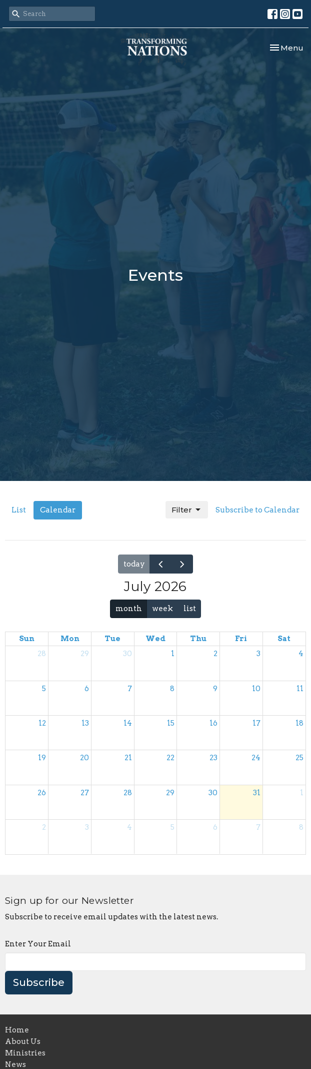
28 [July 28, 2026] (128, 792)
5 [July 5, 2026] (44, 688)
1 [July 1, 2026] (172, 653)
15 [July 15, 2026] (170, 723)
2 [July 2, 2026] (216, 653)
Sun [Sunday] (26, 638)
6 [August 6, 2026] (215, 827)
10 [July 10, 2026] (256, 688)
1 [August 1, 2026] (302, 792)
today (134, 564)
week (162, 608)
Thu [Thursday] (198, 638)
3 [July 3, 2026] (258, 653)
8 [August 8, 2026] (301, 827)
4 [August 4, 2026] (129, 827)
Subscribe (38, 982)
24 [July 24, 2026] (256, 757)
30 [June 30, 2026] (127, 653)
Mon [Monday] (70, 638)
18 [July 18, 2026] (300, 723)
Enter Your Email (38, 943)
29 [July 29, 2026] (170, 792)
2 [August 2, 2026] (44, 827)
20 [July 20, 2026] (84, 757)
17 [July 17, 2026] (256, 723)
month (129, 608)
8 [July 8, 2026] (172, 688)
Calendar (58, 509)
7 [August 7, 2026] (258, 827)
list (190, 608)
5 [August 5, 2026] (172, 827)
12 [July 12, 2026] (42, 723)
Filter (187, 510)
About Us (22, 1041)
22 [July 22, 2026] (170, 757)
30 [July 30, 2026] (213, 792)
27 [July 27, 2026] (84, 792)
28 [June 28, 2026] (42, 653)
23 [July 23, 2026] (214, 757)
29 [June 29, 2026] (84, 653)
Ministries (25, 1052)
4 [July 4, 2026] (301, 653)
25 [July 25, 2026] (300, 757)
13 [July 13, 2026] (85, 723)
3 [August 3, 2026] (87, 827)
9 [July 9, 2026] (215, 688)
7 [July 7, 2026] (130, 688)
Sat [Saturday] (284, 638)
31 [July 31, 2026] (256, 792)
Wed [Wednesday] (156, 638)
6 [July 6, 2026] (86, 688)
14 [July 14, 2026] (128, 723)
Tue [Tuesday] (112, 638)
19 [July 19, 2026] (42, 757)
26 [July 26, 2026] (42, 792)
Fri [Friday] (241, 638)
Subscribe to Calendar (258, 509)
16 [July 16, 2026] (214, 723)
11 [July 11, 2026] (300, 688)
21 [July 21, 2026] (128, 757)
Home (17, 1029)
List (19, 509)
